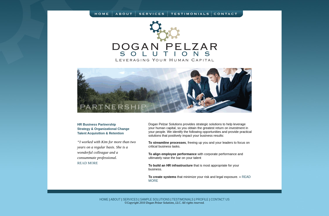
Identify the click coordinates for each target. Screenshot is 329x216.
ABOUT (115, 199)
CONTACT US (220, 199)
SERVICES (130, 199)
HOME (104, 199)
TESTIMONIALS (182, 199)
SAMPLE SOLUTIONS (154, 199)
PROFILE (202, 199)
